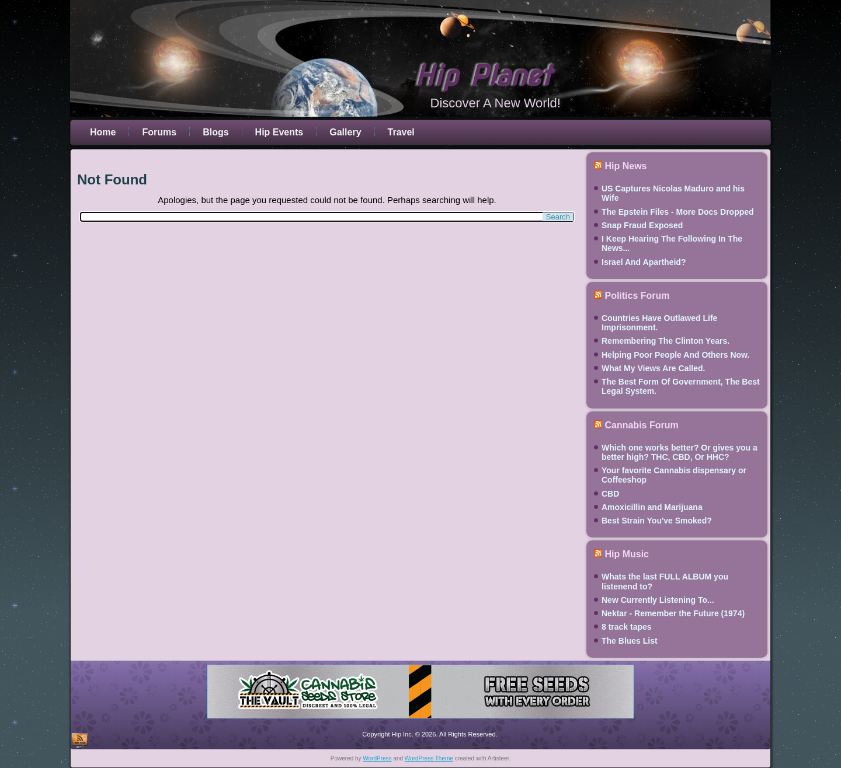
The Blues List (630, 640)
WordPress (377, 758)
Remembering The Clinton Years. (665, 340)
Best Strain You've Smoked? (657, 520)
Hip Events (279, 132)
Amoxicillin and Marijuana (652, 507)
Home (103, 132)
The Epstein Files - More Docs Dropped (678, 212)
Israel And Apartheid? (644, 262)
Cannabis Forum (641, 425)
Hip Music (626, 554)
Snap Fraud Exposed (642, 225)
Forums (159, 132)
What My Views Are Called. (653, 368)
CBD (610, 493)
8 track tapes (627, 626)
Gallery (345, 132)
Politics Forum (636, 296)
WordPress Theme (429, 758)
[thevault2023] (420, 720)
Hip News (625, 166)
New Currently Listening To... (658, 600)
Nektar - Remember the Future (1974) (673, 613)
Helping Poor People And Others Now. (675, 354)
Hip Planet (483, 76)
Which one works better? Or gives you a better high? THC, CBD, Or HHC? (679, 452)
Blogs (215, 132)
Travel (401, 132)
